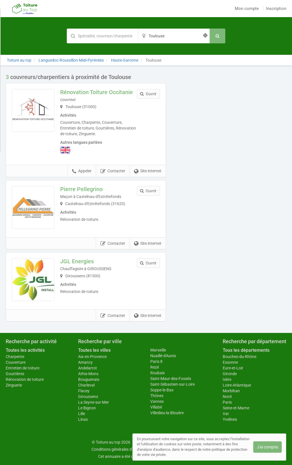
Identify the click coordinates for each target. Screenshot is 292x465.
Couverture (15, 362)
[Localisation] (174, 36)
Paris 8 (156, 361)
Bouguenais (88, 379)
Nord (227, 396)
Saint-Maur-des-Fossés (170, 378)
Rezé (154, 367)
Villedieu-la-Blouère (167, 413)
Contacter (112, 171)
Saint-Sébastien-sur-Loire (172, 384)
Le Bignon (87, 408)
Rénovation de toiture (25, 379)
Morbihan (231, 391)
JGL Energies (77, 261)
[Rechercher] (217, 36)
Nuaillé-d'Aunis (163, 355)
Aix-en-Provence (92, 356)
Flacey (84, 391)
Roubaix (157, 373)
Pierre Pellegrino (81, 189)
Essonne (230, 362)
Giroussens (88, 396)
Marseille (158, 350)
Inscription (276, 8)
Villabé (156, 407)
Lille (81, 413)
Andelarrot (87, 368)
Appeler (82, 171)
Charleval (86, 385)
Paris (227, 402)
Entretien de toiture (22, 368)
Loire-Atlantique (237, 385)
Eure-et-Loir (233, 368)
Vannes (157, 401)
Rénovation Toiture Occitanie (96, 92)
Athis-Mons (88, 373)
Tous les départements (246, 350)
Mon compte (247, 8)
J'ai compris (267, 447)
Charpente (15, 356)
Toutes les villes (94, 350)
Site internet (147, 171)
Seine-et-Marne (236, 408)
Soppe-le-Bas (161, 390)
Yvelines (230, 419)
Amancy (85, 362)
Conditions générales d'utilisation (121, 449)
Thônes (156, 395)
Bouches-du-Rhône (239, 356)
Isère (227, 379)
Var (226, 413)
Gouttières (15, 373)
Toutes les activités (25, 350)
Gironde (230, 373)
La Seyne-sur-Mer (93, 402)
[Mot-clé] (102, 36)
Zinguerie (14, 385)
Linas (83, 419)
